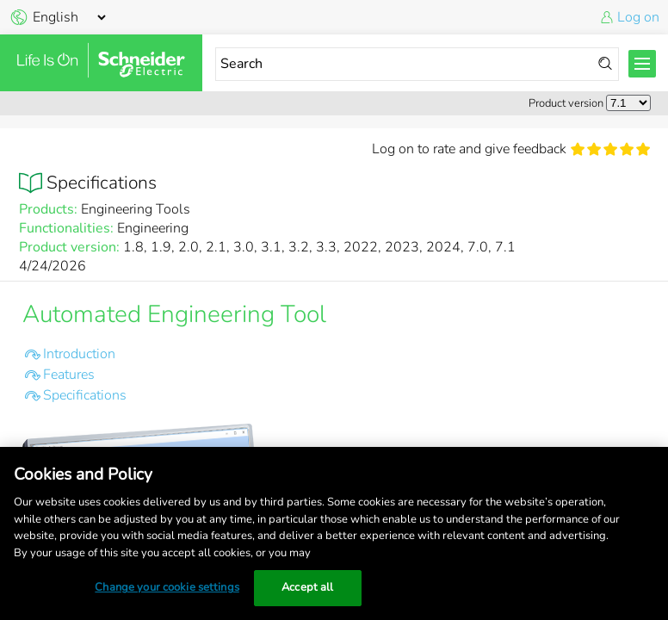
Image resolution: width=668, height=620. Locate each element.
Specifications (85, 395)
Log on (638, 17)
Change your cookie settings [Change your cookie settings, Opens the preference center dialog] (167, 587)
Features (69, 374)
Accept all (307, 587)
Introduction (79, 353)
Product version (566, 103)
